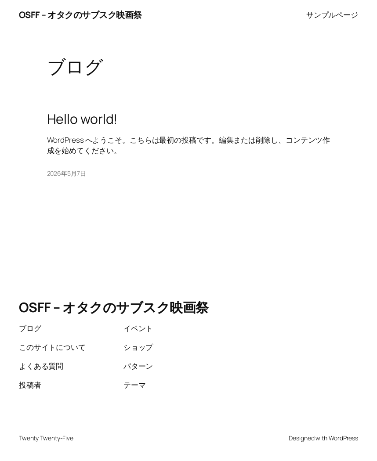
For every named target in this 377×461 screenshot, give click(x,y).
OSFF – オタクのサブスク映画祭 (80, 15)
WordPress (343, 438)
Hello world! (82, 119)
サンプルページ (332, 15)
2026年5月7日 (66, 173)
